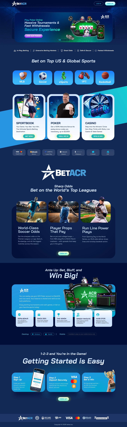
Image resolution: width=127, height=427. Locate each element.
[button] (13, 28)
